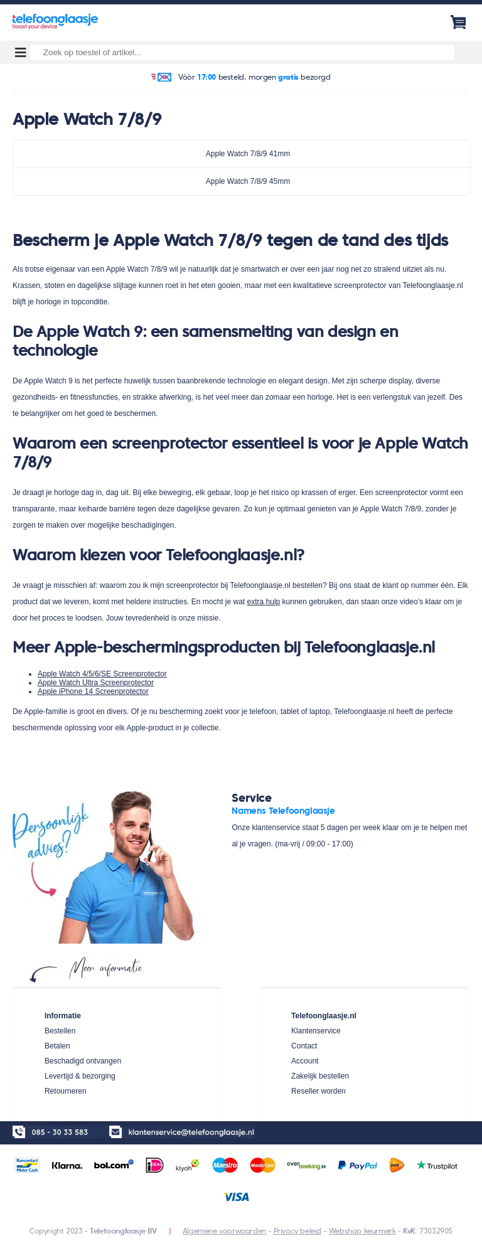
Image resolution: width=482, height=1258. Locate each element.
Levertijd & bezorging (80, 1076)
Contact (304, 1046)
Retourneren (66, 1091)
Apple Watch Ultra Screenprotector (96, 682)
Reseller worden (318, 1091)
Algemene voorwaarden (224, 1230)
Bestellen (60, 1030)
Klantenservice (316, 1030)
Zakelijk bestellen (320, 1076)
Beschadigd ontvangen (83, 1061)
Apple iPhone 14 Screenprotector (93, 691)
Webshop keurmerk (362, 1230)
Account (304, 1061)
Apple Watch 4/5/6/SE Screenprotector (102, 673)
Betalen (57, 1046)
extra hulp (264, 601)
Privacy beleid (297, 1230)
